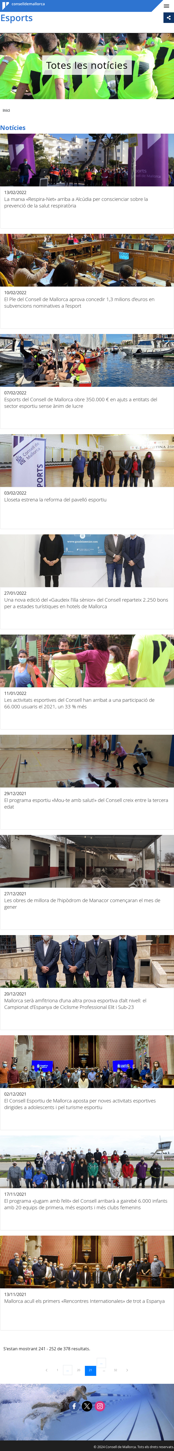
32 (117, 1370)
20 (80, 1370)
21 (92, 1370)
